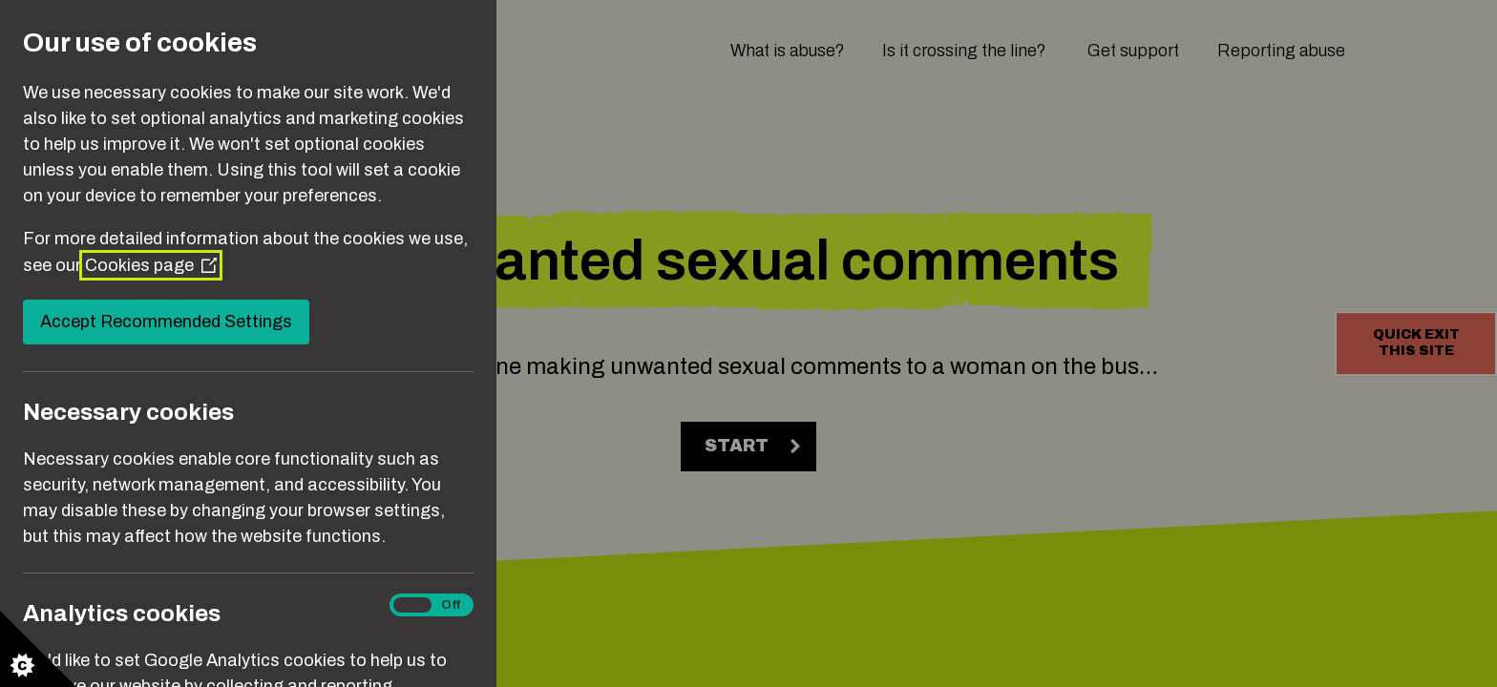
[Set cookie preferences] (38, 649)
